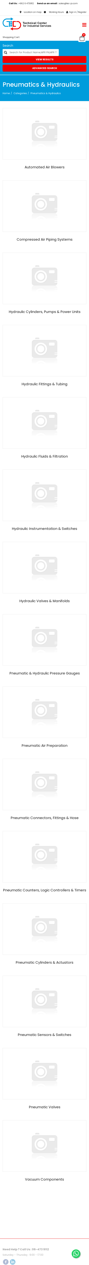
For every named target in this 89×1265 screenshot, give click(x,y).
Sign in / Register (76, 12)
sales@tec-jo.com (57, 3)
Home (6, 93)
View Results (44, 59)
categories (20, 93)
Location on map (31, 12)
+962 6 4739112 (21, 3)
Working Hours (54, 12)
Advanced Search (44, 68)
